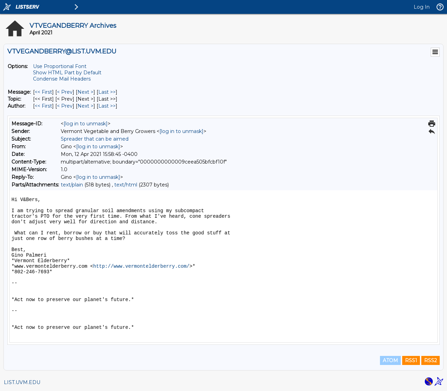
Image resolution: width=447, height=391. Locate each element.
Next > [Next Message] (85, 92)
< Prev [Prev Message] (65, 92)
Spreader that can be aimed (95, 139)
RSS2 (430, 360)
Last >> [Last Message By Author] (107, 106)
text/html (125, 185)
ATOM (390, 360)
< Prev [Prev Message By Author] (65, 106)
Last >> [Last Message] (107, 92)
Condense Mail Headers (62, 79)
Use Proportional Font (59, 66)
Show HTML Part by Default (67, 72)
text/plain (72, 185)
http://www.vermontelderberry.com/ (141, 266)
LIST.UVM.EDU (22, 382)
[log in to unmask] (86, 123)
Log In (422, 7)
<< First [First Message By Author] (43, 106)
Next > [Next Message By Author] (85, 106)
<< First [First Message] (43, 92)
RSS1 (411, 360)
